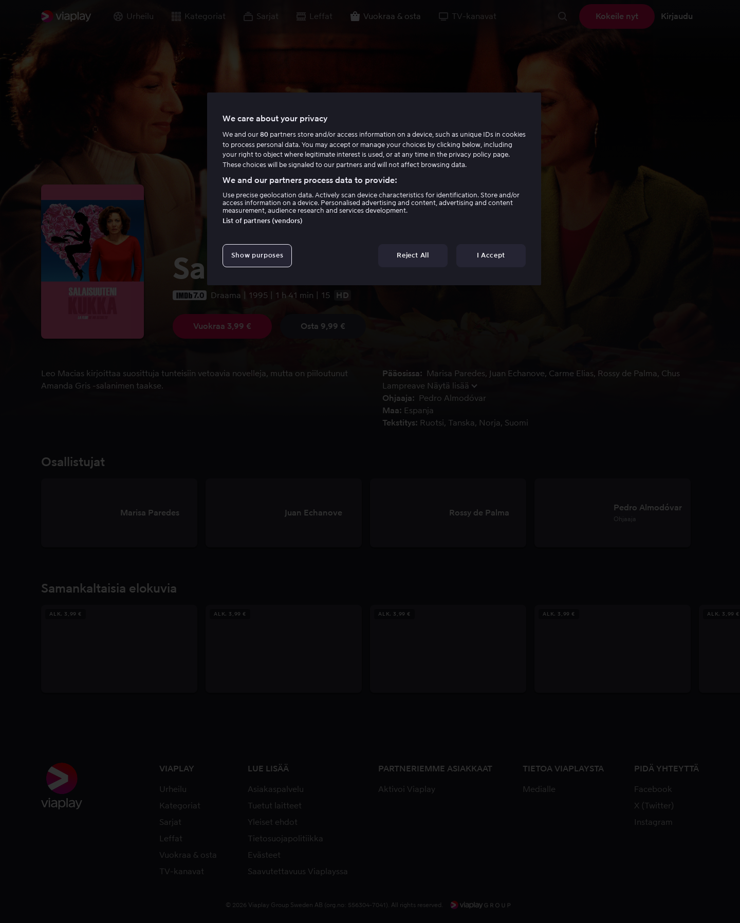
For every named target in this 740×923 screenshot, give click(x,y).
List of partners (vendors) (263, 221)
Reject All (413, 255)
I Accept (491, 255)
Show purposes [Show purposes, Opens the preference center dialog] (257, 255)
